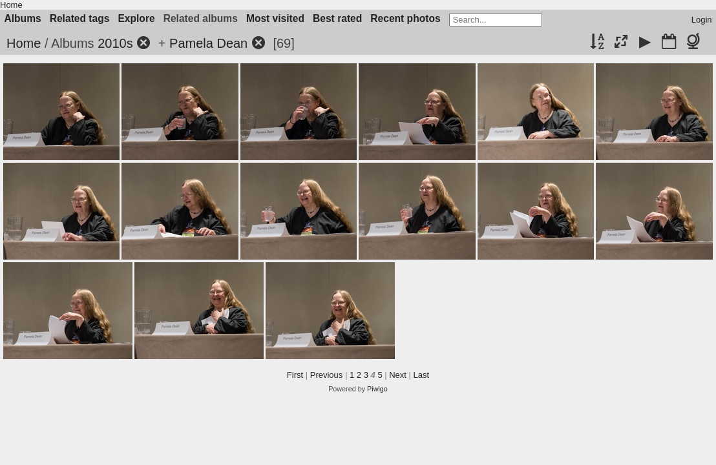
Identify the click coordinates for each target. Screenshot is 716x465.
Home (11, 5)
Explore (136, 18)
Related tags (80, 18)
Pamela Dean (208, 43)
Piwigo (377, 389)
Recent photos (405, 18)
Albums (23, 18)
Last (422, 375)
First (295, 375)
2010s (115, 43)
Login (701, 20)
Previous (326, 375)
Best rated (337, 18)
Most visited (275, 18)
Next (397, 375)
